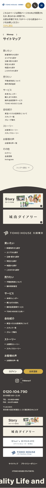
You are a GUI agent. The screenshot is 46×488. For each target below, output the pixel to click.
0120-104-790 (15, 391)
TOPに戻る (8, 25)
